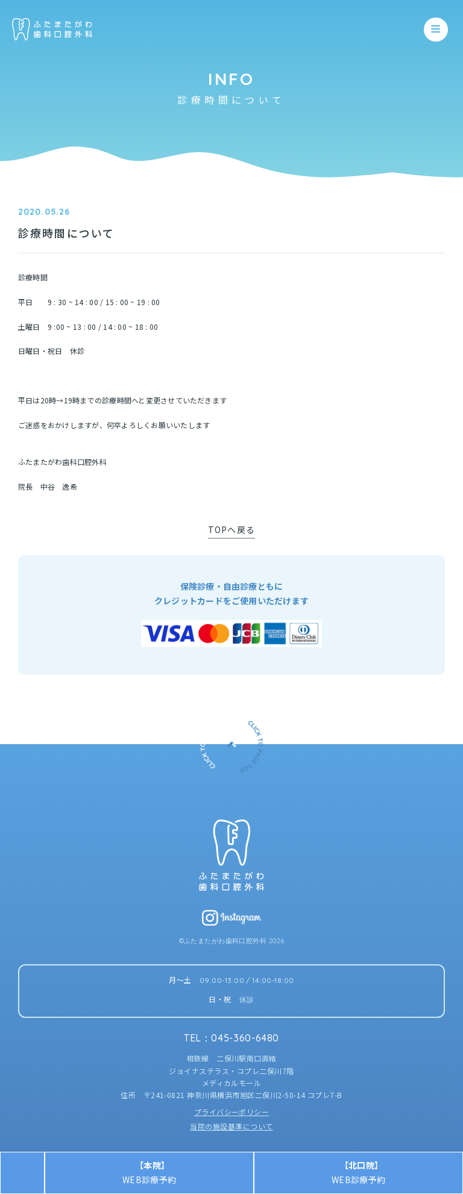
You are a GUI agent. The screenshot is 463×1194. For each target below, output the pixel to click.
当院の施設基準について (231, 1126)
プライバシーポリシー (231, 1112)
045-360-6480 (245, 1038)
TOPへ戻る (231, 529)
